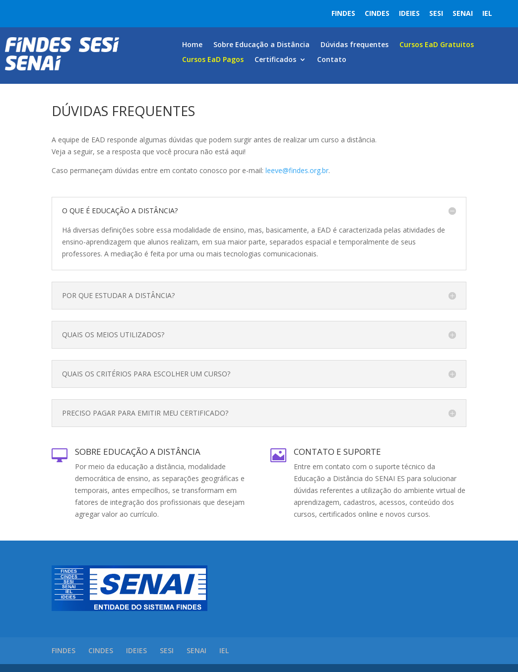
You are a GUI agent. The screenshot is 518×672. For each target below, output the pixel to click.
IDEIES (409, 13)
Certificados (275, 60)
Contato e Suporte (337, 451)
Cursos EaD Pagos (213, 60)
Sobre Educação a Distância (261, 45)
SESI (436, 13)
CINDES (377, 13)
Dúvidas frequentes (354, 45)
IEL (487, 13)
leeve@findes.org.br (296, 170)
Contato (331, 60)
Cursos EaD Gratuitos (436, 45)
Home (192, 45)
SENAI (463, 13)
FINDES (343, 13)
